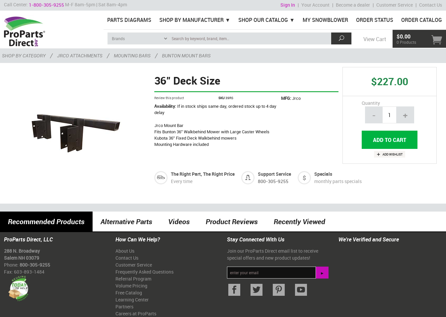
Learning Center (132, 299)
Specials (323, 174)
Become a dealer (353, 5)
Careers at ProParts (135, 313)
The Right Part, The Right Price (203, 174)
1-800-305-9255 (46, 5)
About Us (124, 251)
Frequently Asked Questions (144, 272)
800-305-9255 (273, 181)
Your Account (315, 5)
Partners (124, 306)
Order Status (374, 20)
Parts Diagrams (129, 20)
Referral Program (133, 279)
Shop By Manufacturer (191, 20)
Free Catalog (128, 292)
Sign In (287, 5)
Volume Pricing (131, 286)
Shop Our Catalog (263, 20)
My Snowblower (325, 20)
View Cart (374, 39)
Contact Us (430, 5)
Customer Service (394, 5)
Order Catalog (421, 20)
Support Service (274, 174)
